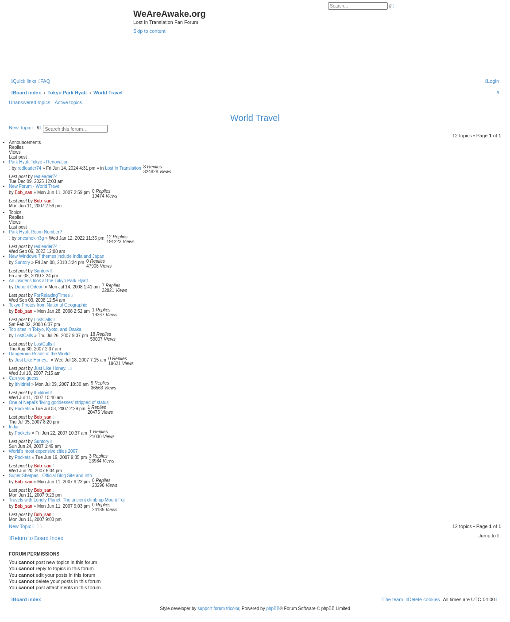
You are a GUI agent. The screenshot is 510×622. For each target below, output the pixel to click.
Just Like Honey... (32, 360)
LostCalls (43, 319)
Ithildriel (22, 384)
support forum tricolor (218, 608)
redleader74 (29, 168)
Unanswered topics (29, 102)
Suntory (22, 262)
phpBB (272, 608)
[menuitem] (44, 81)
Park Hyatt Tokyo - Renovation (39, 161)
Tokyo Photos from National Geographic (48, 305)
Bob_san (23, 192)
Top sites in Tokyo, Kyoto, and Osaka (45, 329)
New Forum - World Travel (35, 186)
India (14, 426)
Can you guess (24, 378)
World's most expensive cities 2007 (43, 451)
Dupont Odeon (29, 286)
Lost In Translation (123, 168)
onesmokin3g (31, 238)
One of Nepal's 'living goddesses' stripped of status (58, 402)
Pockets (23, 408)
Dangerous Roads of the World (39, 353)
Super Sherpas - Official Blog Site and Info (50, 475)
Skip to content (149, 31)
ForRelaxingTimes (52, 295)
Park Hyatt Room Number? (35, 231)
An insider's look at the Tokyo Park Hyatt (48, 280)
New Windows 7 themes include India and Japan (56, 256)
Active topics (68, 102)
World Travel (255, 118)
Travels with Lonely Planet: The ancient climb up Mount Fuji (67, 500)
